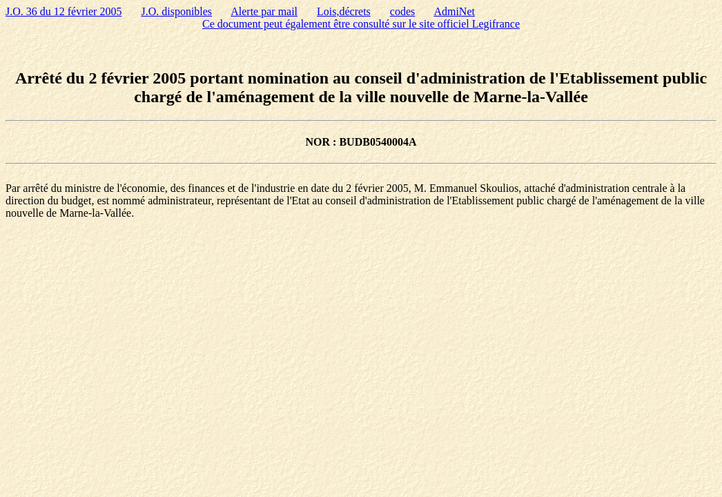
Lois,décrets (344, 11)
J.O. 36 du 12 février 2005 (63, 11)
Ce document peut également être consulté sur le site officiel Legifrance (361, 24)
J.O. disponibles (176, 11)
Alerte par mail (264, 11)
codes (402, 11)
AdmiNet (454, 11)
